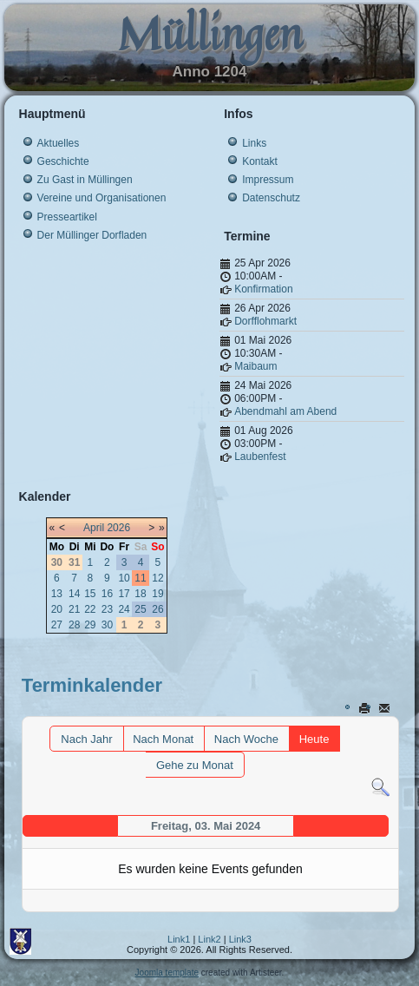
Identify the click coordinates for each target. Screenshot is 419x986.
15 (89, 594)
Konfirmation (263, 289)
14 (74, 594)
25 (140, 609)
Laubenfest (259, 456)
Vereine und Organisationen (102, 198)
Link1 (178, 939)
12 (157, 578)
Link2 (209, 939)
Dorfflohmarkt (265, 321)
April (93, 528)
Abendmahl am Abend (285, 411)
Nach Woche (246, 739)
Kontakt (260, 161)
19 (157, 594)
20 (56, 609)
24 (123, 609)
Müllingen (210, 33)
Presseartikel (67, 217)
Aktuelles (58, 143)
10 (123, 578)
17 (123, 594)
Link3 (240, 939)
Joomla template (167, 972)
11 (140, 578)
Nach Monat (163, 739)
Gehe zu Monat (194, 765)
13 (56, 594)
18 (140, 594)
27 (56, 625)
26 (157, 609)
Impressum (267, 180)
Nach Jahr (86, 739)
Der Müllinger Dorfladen (92, 235)
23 (107, 609)
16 (107, 594)
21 (74, 609)
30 (107, 625)
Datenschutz (271, 198)
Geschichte (63, 161)
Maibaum (255, 366)
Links (254, 143)
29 (89, 625)
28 (74, 625)
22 (89, 609)
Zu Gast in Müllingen (85, 180)
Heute (314, 739)
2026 (118, 528)
